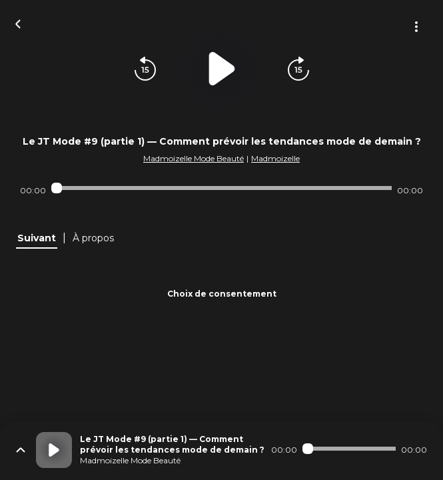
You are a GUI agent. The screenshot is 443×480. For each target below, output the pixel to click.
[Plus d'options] (416, 26)
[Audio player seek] (221, 188)
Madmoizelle (275, 158)
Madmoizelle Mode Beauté (193, 158)
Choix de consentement (221, 294)
